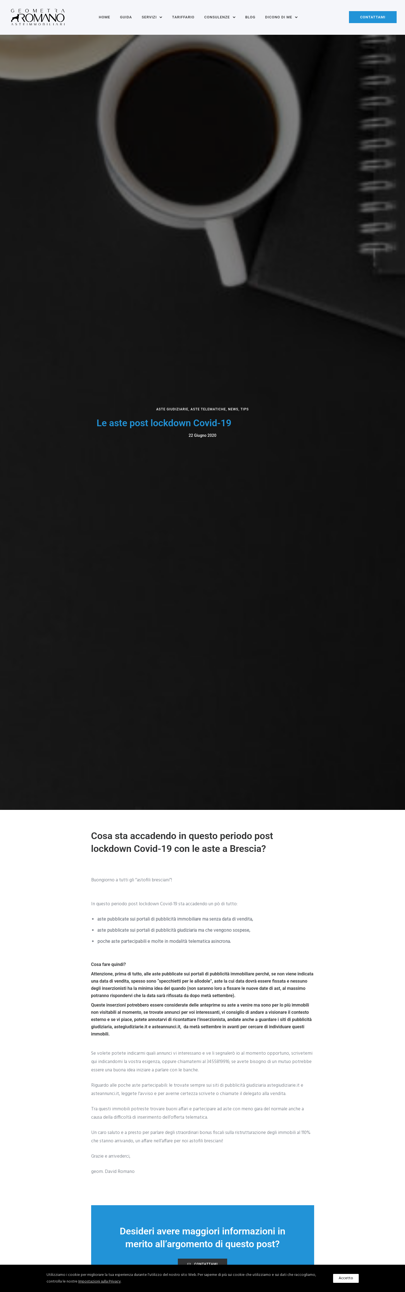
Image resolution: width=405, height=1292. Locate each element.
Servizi (149, 17)
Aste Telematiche (208, 409)
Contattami (372, 17)
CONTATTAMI (202, 1264)
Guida (126, 17)
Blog (250, 17)
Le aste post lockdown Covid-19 (164, 422)
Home (104, 17)
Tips (245, 409)
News (233, 409)
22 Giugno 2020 (202, 435)
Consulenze (217, 17)
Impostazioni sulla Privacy (99, 1281)
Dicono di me (278, 17)
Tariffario (183, 17)
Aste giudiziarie (172, 409)
